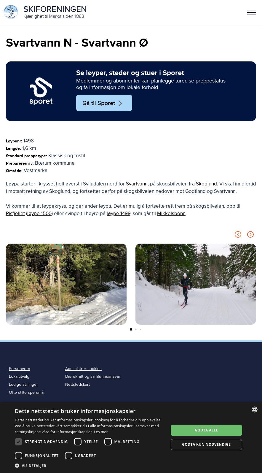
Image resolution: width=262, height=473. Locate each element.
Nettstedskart (77, 384)
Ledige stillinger (23, 384)
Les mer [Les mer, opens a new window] (101, 431)
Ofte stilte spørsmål (26, 392)
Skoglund (206, 184)
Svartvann (137, 184)
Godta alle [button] (206, 430)
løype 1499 (118, 213)
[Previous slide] (238, 235)
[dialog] (131, 437)
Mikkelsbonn (171, 213)
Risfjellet (15, 213)
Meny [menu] (251, 12)
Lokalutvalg (19, 376)
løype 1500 (39, 213)
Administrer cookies (83, 368)
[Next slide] (250, 235)
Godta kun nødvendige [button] (206, 444)
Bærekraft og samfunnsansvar (92, 376)
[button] (251, 11)
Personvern (19, 368)
